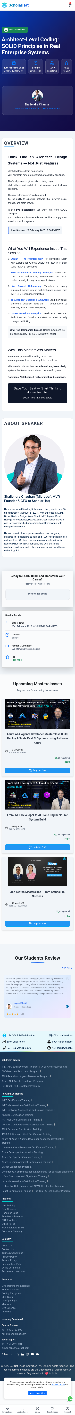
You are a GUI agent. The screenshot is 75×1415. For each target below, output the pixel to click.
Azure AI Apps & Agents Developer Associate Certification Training (33, 1141)
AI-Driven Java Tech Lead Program (20, 1071)
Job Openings (9, 1300)
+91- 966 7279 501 (12, 1344)
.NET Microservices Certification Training (24, 1105)
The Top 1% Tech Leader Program (52, 1191)
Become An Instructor (13, 1271)
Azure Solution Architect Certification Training (26, 1162)
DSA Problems (9, 1220)
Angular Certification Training (17, 1114)
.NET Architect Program (54, 1066)
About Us (7, 1245)
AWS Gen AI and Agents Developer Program (25, 1076)
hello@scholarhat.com (14, 1333)
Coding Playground (12, 1293)
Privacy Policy (9, 1256)
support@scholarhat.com (15, 1347)
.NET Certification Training (16, 1100)
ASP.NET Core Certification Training (21, 1119)
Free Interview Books (13, 1227)
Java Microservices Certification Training (24, 1181)
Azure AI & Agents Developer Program (22, 1081)
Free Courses (9, 1209)
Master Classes (10, 1289)
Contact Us (8, 1249)
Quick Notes (8, 1223)
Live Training (9, 1205)
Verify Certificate (11, 1267)
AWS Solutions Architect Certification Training (26, 1134)
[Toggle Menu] (37, 1408)
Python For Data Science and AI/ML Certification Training (33, 1186)
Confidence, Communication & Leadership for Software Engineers (37, 1171)
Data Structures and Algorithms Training (25, 1176)
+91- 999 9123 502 (12, 1329)
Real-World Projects (12, 1216)
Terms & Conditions (12, 1252)
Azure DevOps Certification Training (21, 1157)
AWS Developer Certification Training (22, 1129)
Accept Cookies (37, 1393)
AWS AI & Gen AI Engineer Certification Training (27, 1124)
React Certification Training (16, 1191)
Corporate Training (12, 1231)
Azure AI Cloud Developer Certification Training (28, 1147)
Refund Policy (9, 1260)
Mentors (6, 1304)
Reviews (6, 1311)
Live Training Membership (16, 1285)
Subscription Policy (12, 1263)
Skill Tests (7, 1296)
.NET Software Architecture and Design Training (27, 1110)
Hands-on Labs (10, 1212)
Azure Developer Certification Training (22, 1152)
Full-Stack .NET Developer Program (21, 1086)
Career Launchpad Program (17, 1166)
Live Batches (9, 1307)
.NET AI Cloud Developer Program (20, 1066)
